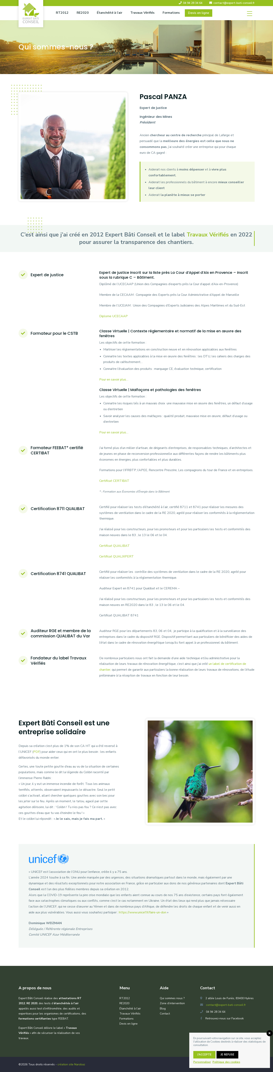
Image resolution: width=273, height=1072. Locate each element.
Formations (171, 12)
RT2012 (62, 12)
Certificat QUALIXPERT (116, 556)
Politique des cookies (226, 1062)
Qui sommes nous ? (172, 998)
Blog (163, 1008)
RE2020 (83, 12)
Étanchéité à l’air (109, 12)
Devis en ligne (198, 13)
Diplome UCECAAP (113, 316)
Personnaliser (202, 1062)
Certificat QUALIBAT (114, 546)
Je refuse (227, 1054)
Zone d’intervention (172, 1003)
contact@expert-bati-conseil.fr (234, 3)
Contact (165, 1014)
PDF (36, 752)
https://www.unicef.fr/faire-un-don (142, 912)
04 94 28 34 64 (192, 3)
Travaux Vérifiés (142, 12)
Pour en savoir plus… (114, 379)
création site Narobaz (71, 1064)
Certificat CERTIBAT (114, 481)
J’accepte (204, 1054)
